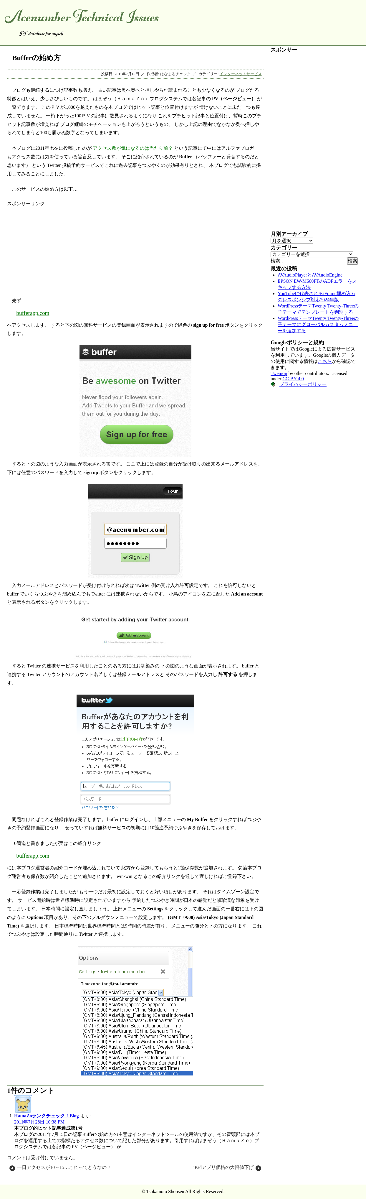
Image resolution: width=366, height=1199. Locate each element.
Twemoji (279, 373)
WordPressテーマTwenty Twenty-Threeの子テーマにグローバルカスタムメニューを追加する (318, 324)
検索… (278, 260)
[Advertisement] (135, 248)
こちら (325, 361)
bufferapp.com (32, 313)
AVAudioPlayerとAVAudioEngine (310, 274)
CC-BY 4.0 (293, 378)
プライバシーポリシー (303, 384)
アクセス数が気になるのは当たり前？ (133, 148)
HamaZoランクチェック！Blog (46, 1115)
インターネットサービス (241, 74)
